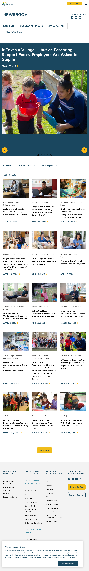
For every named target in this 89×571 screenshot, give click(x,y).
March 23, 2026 (68, 383)
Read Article (9, 66)
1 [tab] (38, 155)
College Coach (30, 506)
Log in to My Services (10, 497)
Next (84, 150)
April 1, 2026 (38, 323)
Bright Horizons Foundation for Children (54, 516)
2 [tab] (41, 155)
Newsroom (50, 489)
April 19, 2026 (39, 222)
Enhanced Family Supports (31, 511)
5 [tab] (51, 155)
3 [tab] (44, 155)
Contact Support (77, 495)
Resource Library (52, 512)
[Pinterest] (80, 479)
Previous (5, 150)
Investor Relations (31, 26)
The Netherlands (52, 504)
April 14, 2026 (10, 274)
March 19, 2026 (40, 433)
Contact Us (74, 4)
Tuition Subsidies (31, 519)
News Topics (49, 165)
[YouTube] (76, 479)
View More (45, 450)
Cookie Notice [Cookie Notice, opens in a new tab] (71, 557)
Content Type (26, 165)
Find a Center (76, 487)
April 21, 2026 (10, 222)
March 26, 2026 (11, 383)
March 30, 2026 (68, 323)
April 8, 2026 (38, 274)
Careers (49, 486)
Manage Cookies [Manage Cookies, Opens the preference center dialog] (68, 563)
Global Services (30, 515)
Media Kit (8, 26)
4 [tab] (48, 155)
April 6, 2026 (9, 323)
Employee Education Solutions (32, 540)
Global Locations (52, 497)
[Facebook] (69, 479)
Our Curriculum (8, 487)
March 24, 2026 (40, 383)
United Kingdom (51, 501)
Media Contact (15, 31)
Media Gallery (56, 26)
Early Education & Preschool (9, 483)
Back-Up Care (30, 495)
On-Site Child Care (31, 491)
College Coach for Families (9, 492)
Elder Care (28, 498)
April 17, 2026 (67, 222)
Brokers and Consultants (33, 523)
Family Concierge (31, 502)
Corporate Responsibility (55, 521)
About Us (49, 482)
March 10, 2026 (68, 433)
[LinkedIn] (73, 479)
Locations (49, 493)
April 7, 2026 (66, 274)
